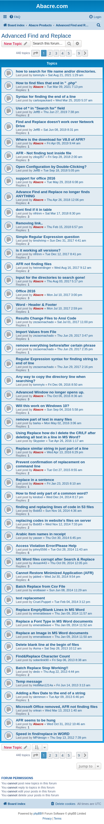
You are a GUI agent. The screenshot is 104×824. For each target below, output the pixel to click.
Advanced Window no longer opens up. (50, 392)
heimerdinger (42, 267)
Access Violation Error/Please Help (46, 546)
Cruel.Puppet (42, 601)
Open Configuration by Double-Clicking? (51, 167)
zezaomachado (43, 322)
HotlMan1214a (43, 685)
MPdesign (40, 737)
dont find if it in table (34, 210)
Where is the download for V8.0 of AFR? (50, 139)
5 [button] (69, 53)
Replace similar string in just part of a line (52, 448)
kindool (38, 497)
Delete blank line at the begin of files (47, 645)
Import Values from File (36, 332)
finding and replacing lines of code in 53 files (55, 507)
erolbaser (39, 590)
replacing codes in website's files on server (53, 520)
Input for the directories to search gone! (50, 277)
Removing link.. (29, 223)
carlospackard (42, 100)
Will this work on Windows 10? (42, 406)
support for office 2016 (35, 178)
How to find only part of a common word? (52, 493)
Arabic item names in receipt (41, 534)
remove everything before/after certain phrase (55, 345)
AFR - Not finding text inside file (43, 153)
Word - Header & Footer (36, 305)
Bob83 (37, 510)
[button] (35, 53)
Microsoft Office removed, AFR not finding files (57, 707)
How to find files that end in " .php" (46, 83)
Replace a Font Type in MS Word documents (54, 621)
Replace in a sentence (35, 480)
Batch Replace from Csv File (40, 586)
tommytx (39, 75)
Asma (37, 648)
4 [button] (63, 53)
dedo (36, 671)
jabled (37, 576)
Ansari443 (40, 563)
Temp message (29, 681)
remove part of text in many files (44, 419)
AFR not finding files (34, 264)
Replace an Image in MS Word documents (52, 633)
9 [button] (79, 53)
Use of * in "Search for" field (40, 108)
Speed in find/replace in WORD (42, 734)
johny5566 (40, 549)
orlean (37, 710)
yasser (37, 537)
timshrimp (39, 240)
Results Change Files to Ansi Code (46, 318)
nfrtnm (37, 213)
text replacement (30, 598)
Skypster (39, 440)
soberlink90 (41, 660)
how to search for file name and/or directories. (56, 71)
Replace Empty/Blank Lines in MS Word (50, 610)
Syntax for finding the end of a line (46, 96)
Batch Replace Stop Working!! (42, 668)
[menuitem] (14, 17)
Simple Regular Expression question (47, 237)
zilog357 (38, 156)
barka (37, 423)
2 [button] (50, 53)
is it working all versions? (38, 250)
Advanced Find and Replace (36, 36)
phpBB (38, 813)
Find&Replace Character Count (43, 656)
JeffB (36, 112)
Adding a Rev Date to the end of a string (50, 693)
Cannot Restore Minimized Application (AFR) (54, 573)
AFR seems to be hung (35, 720)
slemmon (39, 696)
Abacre (38, 86)
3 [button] (56, 53)
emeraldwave (42, 613)
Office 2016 (25, 291)
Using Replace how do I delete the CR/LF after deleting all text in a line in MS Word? (56, 435)
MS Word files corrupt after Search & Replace (55, 559)
